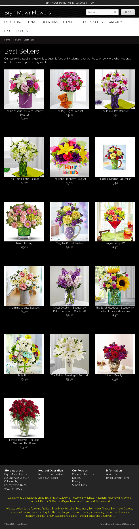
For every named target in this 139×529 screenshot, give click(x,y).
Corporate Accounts (83, 474)
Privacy (76, 481)
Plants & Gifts (92, 22)
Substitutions (79, 485)
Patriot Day (12, 22)
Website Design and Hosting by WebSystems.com (117, 524)
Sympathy (115, 22)
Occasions (50, 22)
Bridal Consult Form (117, 477)
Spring (31, 22)
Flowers (69, 22)
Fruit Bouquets (16, 31)
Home (7, 40)
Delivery (76, 477)
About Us (111, 474)
